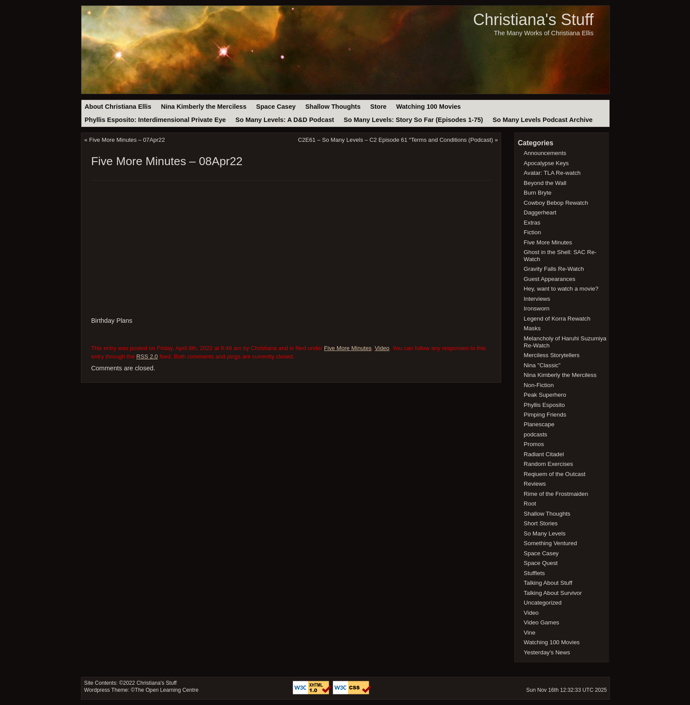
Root (530, 503)
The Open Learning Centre (166, 690)
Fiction (532, 232)
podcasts (535, 434)
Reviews (535, 483)
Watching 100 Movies (428, 106)
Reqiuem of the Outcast (554, 474)
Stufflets (534, 573)
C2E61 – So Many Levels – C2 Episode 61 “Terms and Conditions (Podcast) (395, 140)
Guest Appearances (549, 279)
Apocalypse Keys (546, 163)
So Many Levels (544, 533)
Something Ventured (550, 543)
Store (378, 106)
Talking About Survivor (553, 593)
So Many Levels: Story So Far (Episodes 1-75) (413, 119)
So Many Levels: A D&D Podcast (284, 119)
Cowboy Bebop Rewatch (556, 202)
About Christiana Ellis (117, 106)
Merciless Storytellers (552, 355)
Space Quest (541, 563)
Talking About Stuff (548, 583)
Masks (532, 328)
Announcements (545, 153)
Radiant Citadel (544, 454)
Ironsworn (537, 308)
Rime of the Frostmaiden (556, 494)
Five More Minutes (347, 348)
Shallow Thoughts (333, 106)
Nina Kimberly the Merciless (203, 106)
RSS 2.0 (147, 356)
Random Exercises (548, 464)
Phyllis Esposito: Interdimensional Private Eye (155, 119)
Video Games (541, 622)
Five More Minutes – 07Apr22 (127, 140)
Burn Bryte (537, 192)
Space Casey (276, 106)
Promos (534, 444)
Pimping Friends (545, 414)
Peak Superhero (545, 394)
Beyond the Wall (545, 183)
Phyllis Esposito (544, 405)
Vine (530, 632)
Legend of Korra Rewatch (557, 318)
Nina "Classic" (542, 365)
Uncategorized (543, 602)
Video (382, 348)
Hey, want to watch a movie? (561, 288)
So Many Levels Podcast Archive (543, 119)
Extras (532, 222)
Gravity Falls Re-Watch (554, 269)
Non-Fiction (539, 385)
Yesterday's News (547, 652)
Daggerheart (540, 212)
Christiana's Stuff (533, 20)
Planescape (539, 424)
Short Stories (541, 523)
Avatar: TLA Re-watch (552, 173)
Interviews (537, 298)
